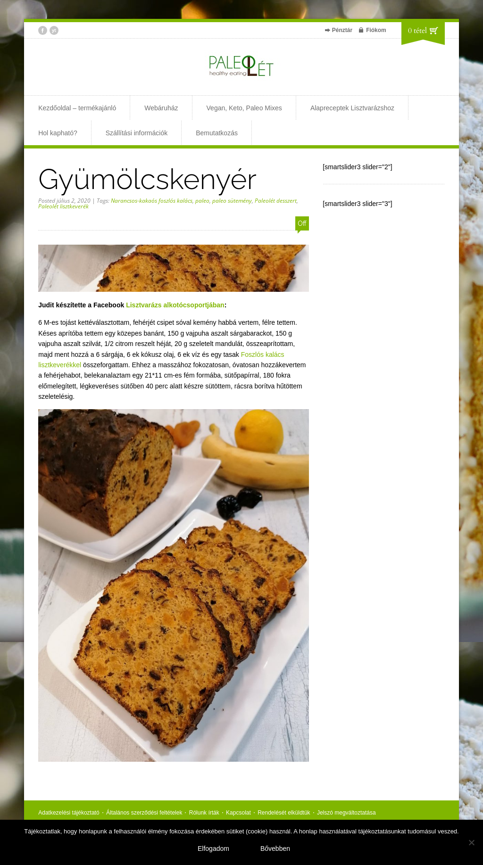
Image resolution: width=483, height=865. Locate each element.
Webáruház (161, 108)
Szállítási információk (137, 133)
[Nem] (471, 842)
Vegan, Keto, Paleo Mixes (244, 108)
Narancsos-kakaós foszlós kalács (151, 201)
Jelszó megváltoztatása (346, 812)
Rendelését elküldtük (284, 812)
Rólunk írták (204, 812)
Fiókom (376, 30)
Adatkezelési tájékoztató (68, 812)
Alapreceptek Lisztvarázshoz (352, 108)
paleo (202, 201)
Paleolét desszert (276, 201)
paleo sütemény (232, 201)
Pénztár (342, 30)
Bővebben (275, 848)
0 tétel (417, 30)
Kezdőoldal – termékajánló (77, 108)
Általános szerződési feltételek (144, 812)
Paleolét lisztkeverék (63, 206)
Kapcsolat (238, 812)
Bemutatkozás (217, 133)
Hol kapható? (57, 133)
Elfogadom (213, 848)
